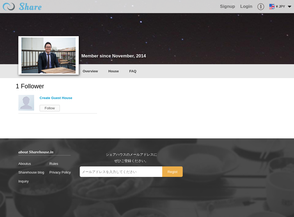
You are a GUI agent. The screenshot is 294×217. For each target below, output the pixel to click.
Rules (53, 164)
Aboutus (24, 164)
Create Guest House (56, 98)
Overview (90, 71)
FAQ (132, 71)
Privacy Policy (60, 172)
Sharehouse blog (31, 172)
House (113, 71)
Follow (50, 108)
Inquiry (23, 181)
